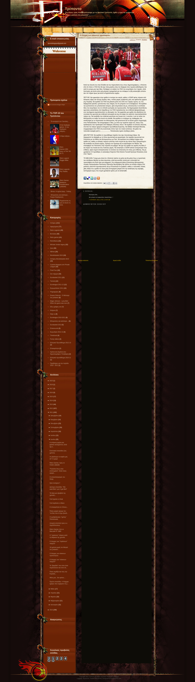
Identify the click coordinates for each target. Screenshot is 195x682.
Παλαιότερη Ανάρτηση (152, 260)
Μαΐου (52, 589)
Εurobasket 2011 (56, 277)
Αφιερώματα (54, 226)
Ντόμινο (53, 310)
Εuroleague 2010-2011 (58, 317)
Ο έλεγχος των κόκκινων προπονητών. (95, 35)
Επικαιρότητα (54, 348)
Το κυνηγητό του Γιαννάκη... (60, 121)
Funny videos (54, 339)
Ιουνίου (52, 439)
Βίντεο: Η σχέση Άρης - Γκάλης (61, 191)
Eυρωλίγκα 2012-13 (57, 332)
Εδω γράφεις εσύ (56, 307)
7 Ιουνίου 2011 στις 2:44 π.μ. (99, 199)
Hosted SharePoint (96, 678)
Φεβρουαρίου (54, 601)
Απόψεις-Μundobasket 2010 (59, 259)
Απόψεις (53, 223)
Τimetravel (53, 335)
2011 (51, 412)
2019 (51, 384)
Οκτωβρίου (54, 423)
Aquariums (86, 678)
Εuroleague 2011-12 (57, 284)
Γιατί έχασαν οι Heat (56, 499)
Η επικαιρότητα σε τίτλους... (59, 507)
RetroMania (54, 241)
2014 (51, 400)
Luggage (79, 678)
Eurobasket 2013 (56, 325)
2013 (51, 404)
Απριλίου (53, 593)
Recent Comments (52, 104)
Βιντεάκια (53, 234)
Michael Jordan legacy (57, 244)
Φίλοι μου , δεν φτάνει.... (58, 578)
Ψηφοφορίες (54, 292)
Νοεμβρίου (54, 419)
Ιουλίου (52, 435)
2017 (51, 388)
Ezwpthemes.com (115, 678)
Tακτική (53, 281)
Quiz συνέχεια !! (55, 483)
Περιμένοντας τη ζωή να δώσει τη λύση (65, 203)
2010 (51, 610)
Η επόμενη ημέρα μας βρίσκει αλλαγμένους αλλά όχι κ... (58, 445)
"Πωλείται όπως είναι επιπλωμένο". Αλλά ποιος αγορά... (58, 471)
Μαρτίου (53, 597)
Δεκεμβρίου (54, 415)
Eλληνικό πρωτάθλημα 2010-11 (60, 358)
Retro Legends (55, 230)
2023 (51, 381)
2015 (51, 396)
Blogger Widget (61, 104)
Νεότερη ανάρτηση (83, 260)
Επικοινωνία (54, 328)
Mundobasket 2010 (56, 255)
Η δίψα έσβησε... (65, 136)
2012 (51, 408)
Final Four (53, 270)
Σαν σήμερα (54, 274)
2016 (51, 392)
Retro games (54, 237)
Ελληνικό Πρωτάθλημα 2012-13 (60, 343)
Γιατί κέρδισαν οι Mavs (57, 503)
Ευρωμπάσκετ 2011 (57, 288)
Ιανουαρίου (54, 605)
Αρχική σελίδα (117, 260)
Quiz (52, 248)
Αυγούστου (54, 431)
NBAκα (52, 252)
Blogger (116, 676)
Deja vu (53, 314)
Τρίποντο (73, 9)
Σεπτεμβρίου (54, 427)
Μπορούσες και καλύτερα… (59, 321)
